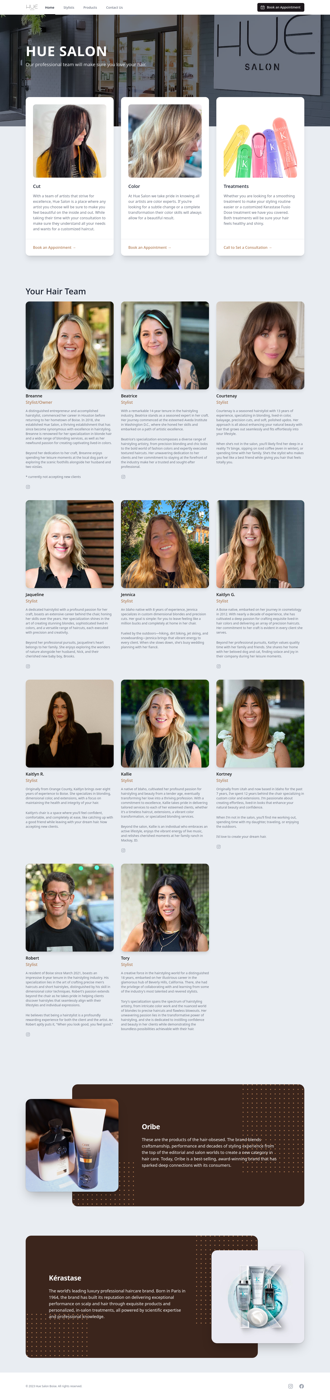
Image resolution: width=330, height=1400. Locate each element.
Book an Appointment (54, 247)
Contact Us (114, 7)
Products (90, 7)
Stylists (68, 7)
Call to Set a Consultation (248, 247)
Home (49, 7)
